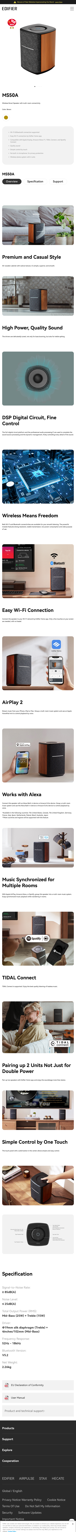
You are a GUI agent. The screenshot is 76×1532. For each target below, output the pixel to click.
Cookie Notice (56, 1500)
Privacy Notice (11, 1500)
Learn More (58, 2)
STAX (43, 1478)
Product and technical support (24, 1411)
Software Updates (29, 1512)
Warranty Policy (31, 1500)
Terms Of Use (10, 1506)
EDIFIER (8, 1478)
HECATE (58, 1478)
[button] (34, 86)
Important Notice (13, 1519)
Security (7, 1512)
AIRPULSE (26, 1478)
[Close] (73, 1526)
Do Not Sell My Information (42, 1506)
